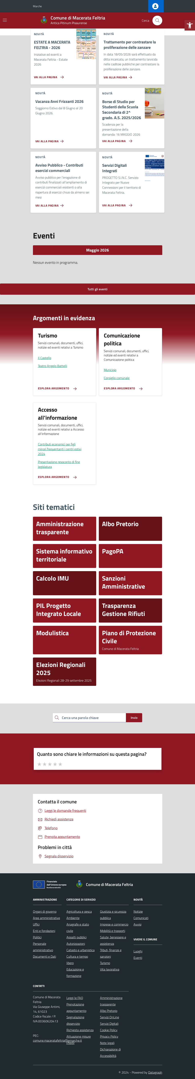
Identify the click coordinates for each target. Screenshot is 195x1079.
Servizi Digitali (109, 1023)
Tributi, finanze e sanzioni (110, 953)
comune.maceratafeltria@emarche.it (57, 1040)
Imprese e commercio (114, 924)
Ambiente (73, 917)
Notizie (138, 911)
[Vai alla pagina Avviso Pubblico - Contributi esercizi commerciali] (50, 204)
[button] (190, 25)
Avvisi (137, 924)
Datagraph (155, 1072)
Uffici (36, 924)
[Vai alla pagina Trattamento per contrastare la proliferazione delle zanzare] (119, 76)
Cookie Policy (108, 1030)
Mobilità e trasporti (112, 930)
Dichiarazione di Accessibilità (110, 1052)
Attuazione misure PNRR (78, 1039)
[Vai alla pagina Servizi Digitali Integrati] (116, 204)
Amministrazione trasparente (111, 1001)
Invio (134, 717)
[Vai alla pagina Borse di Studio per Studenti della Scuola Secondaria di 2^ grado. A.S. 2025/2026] (116, 139)
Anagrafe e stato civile (77, 927)
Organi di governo (44, 911)
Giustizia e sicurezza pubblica (113, 914)
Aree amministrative (46, 917)
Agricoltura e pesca (79, 911)
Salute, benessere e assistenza (113, 940)
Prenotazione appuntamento (76, 1007)
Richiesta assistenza (80, 1030)
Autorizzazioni (75, 943)
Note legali (107, 1042)
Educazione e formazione (75, 972)
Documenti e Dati (44, 956)
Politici (37, 937)
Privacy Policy (109, 1036)
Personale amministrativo (43, 946)
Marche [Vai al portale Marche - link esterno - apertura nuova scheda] (37, 6)
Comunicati (141, 917)
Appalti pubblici (76, 937)
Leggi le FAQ (74, 997)
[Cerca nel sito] (157, 20)
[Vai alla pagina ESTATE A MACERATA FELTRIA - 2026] (48, 76)
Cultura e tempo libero (77, 959)
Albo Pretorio (108, 1010)
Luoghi (138, 951)
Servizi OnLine (109, 1017)
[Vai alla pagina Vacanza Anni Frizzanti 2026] (50, 140)
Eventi (138, 957)
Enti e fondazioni (44, 930)
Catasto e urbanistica (80, 950)
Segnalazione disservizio (75, 1020)
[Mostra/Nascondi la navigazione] (4, 20)
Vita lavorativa (109, 969)
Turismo (105, 962)
